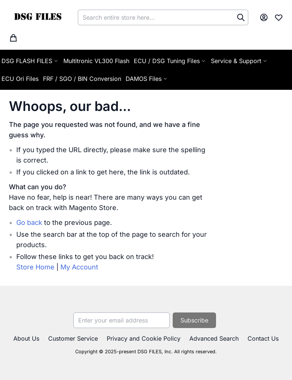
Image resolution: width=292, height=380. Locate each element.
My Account (79, 267)
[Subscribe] (194, 320)
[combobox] (163, 17)
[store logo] (37, 17)
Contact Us (263, 338)
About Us (26, 338)
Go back (29, 222)
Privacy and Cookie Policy (143, 338)
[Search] (240, 17)
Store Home (35, 267)
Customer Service (73, 338)
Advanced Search (214, 338)
